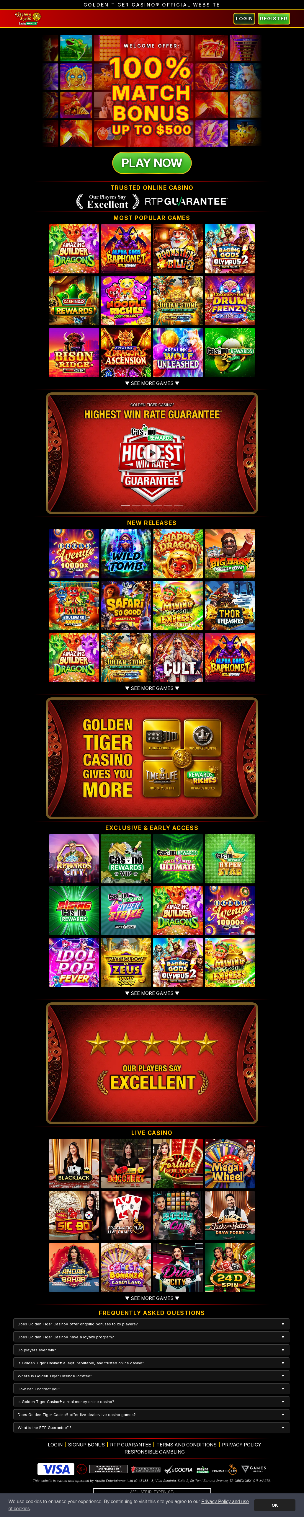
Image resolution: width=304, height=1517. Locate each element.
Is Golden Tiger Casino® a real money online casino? (66, 1401)
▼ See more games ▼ (152, 383)
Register (274, 19)
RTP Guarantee (130, 1445)
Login (244, 19)
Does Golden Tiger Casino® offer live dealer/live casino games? (77, 1414)
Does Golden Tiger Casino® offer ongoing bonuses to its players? (78, 1324)
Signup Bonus (86, 1445)
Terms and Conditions (186, 1445)
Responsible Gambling (155, 1452)
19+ (82, 1469)
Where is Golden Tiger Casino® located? (55, 1376)
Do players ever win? (37, 1350)
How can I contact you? (39, 1389)
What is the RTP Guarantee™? (44, 1427)
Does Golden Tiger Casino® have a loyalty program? (66, 1337)
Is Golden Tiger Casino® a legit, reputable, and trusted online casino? (81, 1363)
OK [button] (275, 1505)
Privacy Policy (241, 1445)
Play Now (152, 163)
